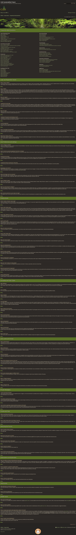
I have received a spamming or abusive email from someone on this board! (50, 45)
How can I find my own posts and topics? (45, 56)
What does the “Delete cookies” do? (6, 41)
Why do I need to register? (4, 34)
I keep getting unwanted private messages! (45, 44)
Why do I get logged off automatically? (6, 40)
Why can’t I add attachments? (5, 61)
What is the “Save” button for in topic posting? (7, 64)
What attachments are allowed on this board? (45, 65)
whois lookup (66, 511)
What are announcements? (4, 73)
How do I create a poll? (4, 57)
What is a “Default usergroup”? (43, 39)
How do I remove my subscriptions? (44, 62)
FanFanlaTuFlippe (8, 529)
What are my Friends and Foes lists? (44, 48)
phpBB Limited (27, 500)
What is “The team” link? (42, 40)
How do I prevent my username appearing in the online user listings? (10, 45)
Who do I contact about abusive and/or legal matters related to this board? (50, 71)
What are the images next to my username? (7, 49)
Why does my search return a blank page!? (45, 54)
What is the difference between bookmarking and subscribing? (48, 59)
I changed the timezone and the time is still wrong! (8, 47)
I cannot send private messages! (44, 43)
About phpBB (68, 500)
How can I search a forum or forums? (44, 52)
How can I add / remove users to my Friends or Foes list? (47, 49)
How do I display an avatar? (5, 50)
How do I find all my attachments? (44, 66)
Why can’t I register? (4, 36)
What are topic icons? (4, 76)
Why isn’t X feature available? (43, 70)
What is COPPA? (3, 35)
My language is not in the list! (5, 48)
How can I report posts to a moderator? (6, 63)
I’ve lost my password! (4, 39)
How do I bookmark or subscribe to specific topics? (46, 60)
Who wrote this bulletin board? (43, 69)
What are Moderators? (42, 35)
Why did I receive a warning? (5, 62)
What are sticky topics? (4, 74)
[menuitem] (7, 13)
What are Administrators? (43, 34)
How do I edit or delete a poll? (5, 59)
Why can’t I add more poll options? (6, 58)
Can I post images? (3, 71)
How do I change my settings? (5, 44)
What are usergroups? (42, 36)
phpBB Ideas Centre (43, 505)
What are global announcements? (5, 72)
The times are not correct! (4, 46)
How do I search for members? (43, 55)
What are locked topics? (4, 75)
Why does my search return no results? (45, 53)
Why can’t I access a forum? (5, 60)
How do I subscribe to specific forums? (45, 61)
